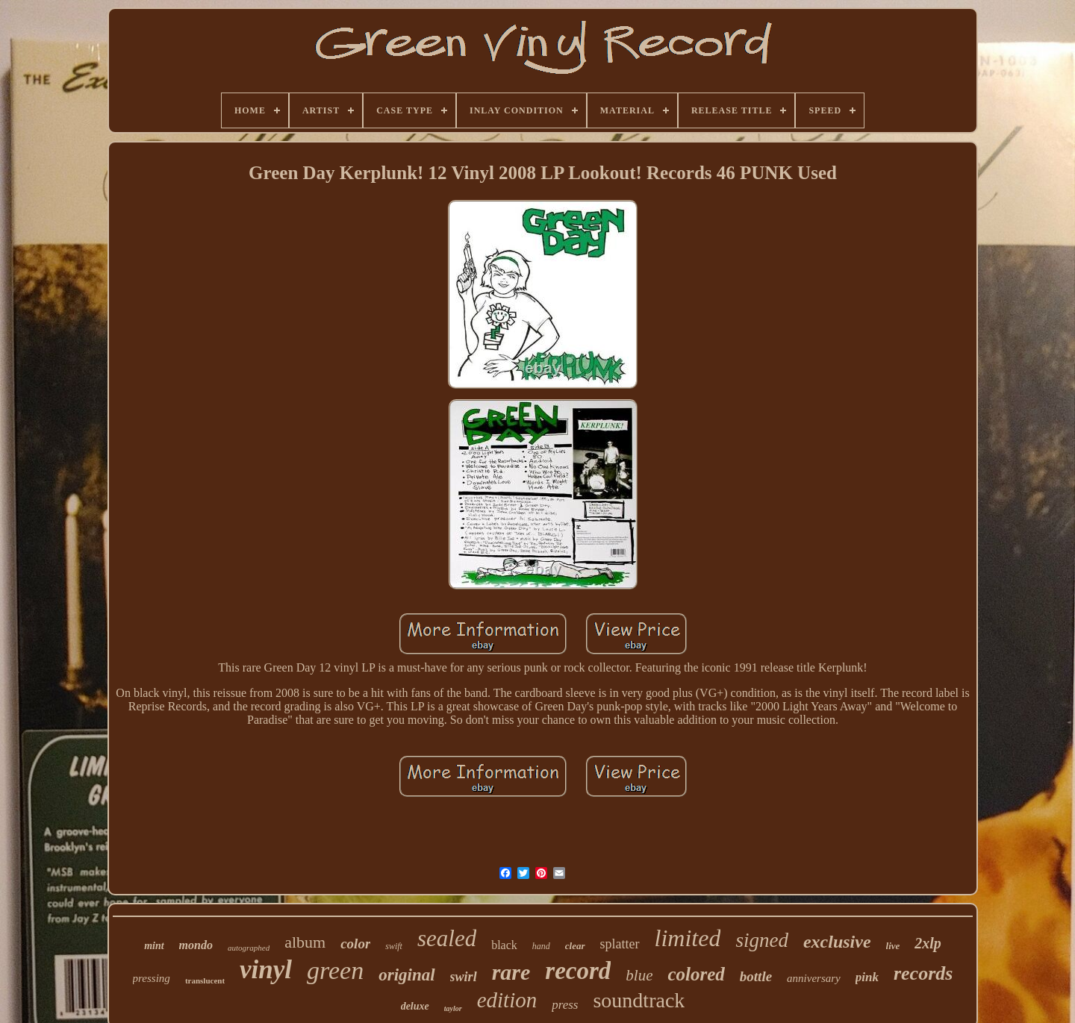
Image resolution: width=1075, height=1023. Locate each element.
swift (393, 946)
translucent (205, 980)
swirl (463, 976)
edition (507, 1000)
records (923, 973)
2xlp (927, 943)
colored (695, 974)
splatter (620, 943)
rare (511, 972)
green (335, 970)
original (406, 975)
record (578, 970)
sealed (446, 938)
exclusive (837, 941)
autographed (248, 947)
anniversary (814, 978)
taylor (453, 1008)
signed (761, 940)
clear (575, 945)
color (355, 943)
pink (867, 977)
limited (688, 938)
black (504, 945)
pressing (151, 978)
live (893, 945)
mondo (196, 945)
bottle (756, 976)
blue (639, 975)
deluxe (415, 1006)
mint (153, 945)
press (565, 1005)
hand (541, 946)
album (304, 942)
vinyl (266, 969)
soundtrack (639, 1000)
